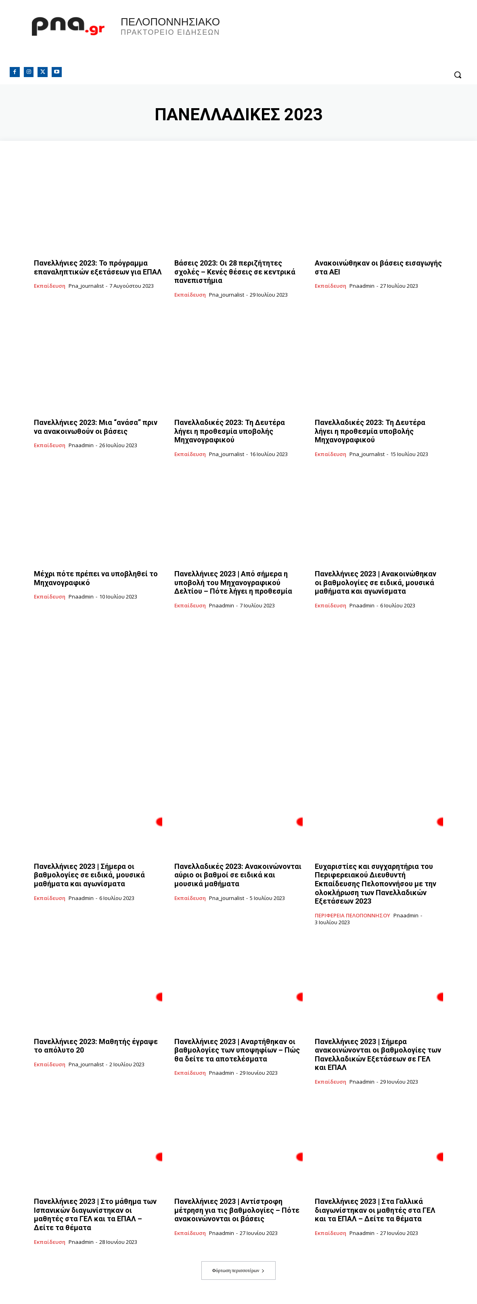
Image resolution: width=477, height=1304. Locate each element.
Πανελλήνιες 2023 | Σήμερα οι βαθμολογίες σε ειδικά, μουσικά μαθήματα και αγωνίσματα (89, 875)
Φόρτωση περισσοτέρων (238, 1270)
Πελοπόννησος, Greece (351, 38)
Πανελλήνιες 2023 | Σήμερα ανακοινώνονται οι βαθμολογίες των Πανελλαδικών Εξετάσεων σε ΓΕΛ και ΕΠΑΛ (378, 1054)
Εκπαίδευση (49, 286)
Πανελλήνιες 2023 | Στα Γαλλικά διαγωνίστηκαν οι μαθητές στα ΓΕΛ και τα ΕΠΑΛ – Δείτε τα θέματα (375, 1210)
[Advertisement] (238, 685)
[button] (457, 74)
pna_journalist (86, 285)
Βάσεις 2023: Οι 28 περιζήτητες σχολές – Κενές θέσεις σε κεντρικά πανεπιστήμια (234, 272)
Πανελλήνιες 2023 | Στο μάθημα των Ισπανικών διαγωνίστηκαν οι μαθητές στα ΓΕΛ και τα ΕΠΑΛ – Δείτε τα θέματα (95, 1214)
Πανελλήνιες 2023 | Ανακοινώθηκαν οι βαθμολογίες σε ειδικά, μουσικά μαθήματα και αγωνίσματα (375, 582)
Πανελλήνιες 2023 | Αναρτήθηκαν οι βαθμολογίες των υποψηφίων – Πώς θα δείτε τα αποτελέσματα (237, 1050)
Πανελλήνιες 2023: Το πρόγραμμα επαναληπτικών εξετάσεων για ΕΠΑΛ (98, 267)
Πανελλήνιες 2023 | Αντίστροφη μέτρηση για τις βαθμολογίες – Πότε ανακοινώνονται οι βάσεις (236, 1210)
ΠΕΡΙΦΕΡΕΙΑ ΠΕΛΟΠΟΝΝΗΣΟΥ (352, 916)
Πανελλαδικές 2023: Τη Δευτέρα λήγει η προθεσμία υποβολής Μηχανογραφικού (229, 431)
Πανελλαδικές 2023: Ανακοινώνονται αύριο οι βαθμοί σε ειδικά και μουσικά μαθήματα (237, 875)
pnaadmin (361, 285)
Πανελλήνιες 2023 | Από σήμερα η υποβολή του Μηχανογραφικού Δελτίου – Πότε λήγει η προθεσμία (233, 582)
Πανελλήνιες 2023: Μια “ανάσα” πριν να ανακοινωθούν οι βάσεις (95, 426)
